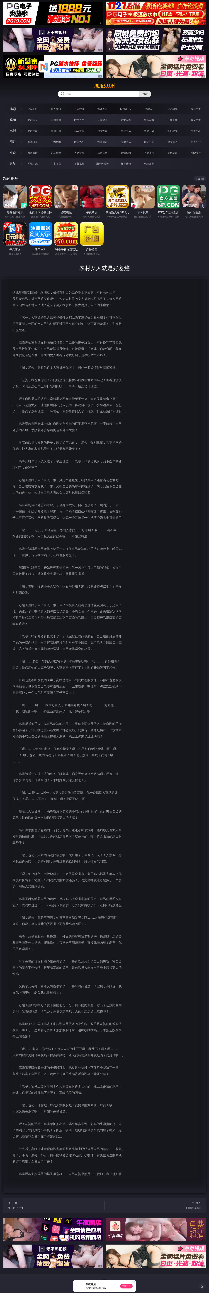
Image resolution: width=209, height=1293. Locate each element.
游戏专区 (102, 109)
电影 (13, 131)
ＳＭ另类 (196, 120)
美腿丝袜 (126, 141)
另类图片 (196, 141)
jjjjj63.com (104, 86)
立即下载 (126, 1286)
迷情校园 (126, 152)
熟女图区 (172, 141)
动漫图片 (102, 141)
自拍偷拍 (56, 120)
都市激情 (33, 152)
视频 (13, 120)
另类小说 (149, 152)
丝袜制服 (149, 120)
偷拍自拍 (56, 131)
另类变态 (196, 131)
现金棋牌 (172, 109)
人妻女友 (79, 152)
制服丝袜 (126, 131)
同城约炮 (33, 163)
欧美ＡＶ (79, 120)
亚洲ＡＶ (33, 120)
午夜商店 (56, 163)
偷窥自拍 (33, 141)
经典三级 (149, 131)
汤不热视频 (102, 163)
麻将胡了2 (125, 109)
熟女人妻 (126, 120)
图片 (13, 142)
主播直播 (172, 120)
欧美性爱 (102, 131)
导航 (13, 163)
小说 (13, 152)
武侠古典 (102, 152)
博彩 (13, 109)
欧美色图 (79, 141)
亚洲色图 (56, 141)
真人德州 (56, 109)
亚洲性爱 (33, 131)
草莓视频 (79, 163)
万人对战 (79, 109)
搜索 (145, 94)
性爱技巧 (196, 152)
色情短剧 (149, 163)
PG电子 (32, 109)
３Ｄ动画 (102, 120)
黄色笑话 (172, 152)
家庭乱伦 (56, 152)
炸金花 (149, 109)
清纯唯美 (149, 141)
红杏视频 (126, 163)
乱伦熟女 (172, 131)
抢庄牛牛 (196, 109)
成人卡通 (79, 131)
